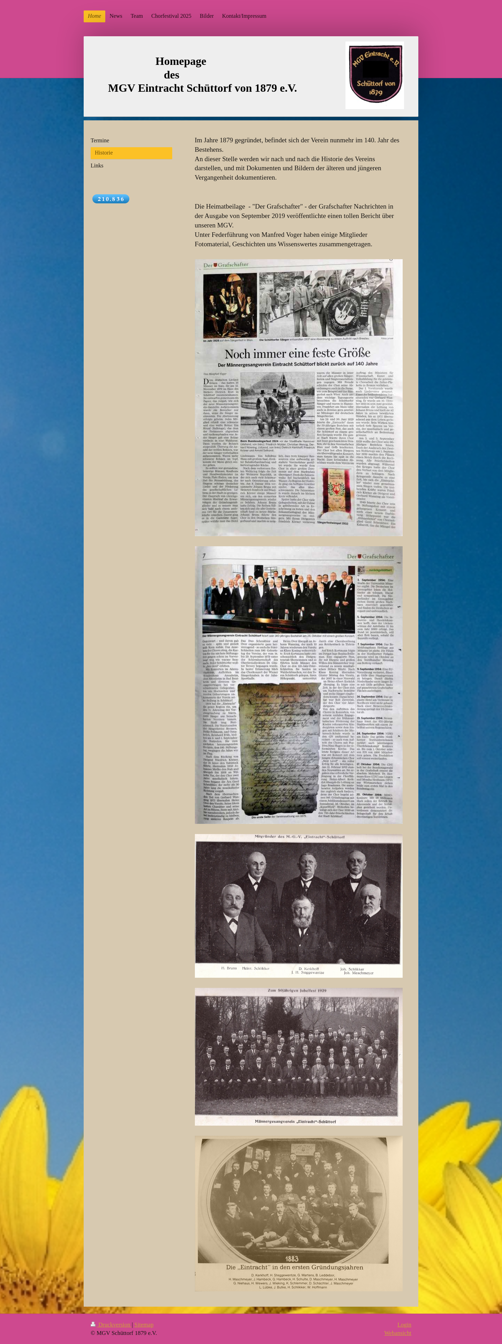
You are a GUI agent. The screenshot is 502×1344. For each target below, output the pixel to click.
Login (404, 1324)
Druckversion (111, 1324)
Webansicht (397, 1333)
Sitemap (143, 1324)
